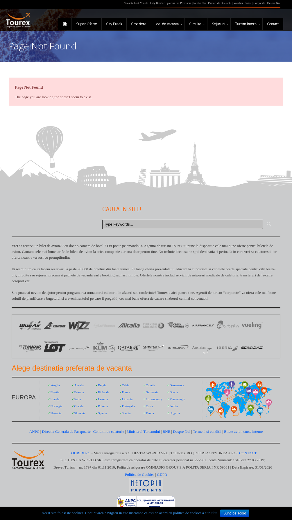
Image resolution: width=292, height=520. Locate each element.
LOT (55, 347)
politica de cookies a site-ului (195, 513)
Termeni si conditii (207, 431)
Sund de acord (234, 513)
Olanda (78, 406)
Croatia (150, 385)
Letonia (103, 399)
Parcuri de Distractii (220, 3)
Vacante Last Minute (136, 3)
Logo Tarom (55, 325)
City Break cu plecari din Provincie (170, 3)
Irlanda (54, 399)
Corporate (259, 3)
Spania (102, 413)
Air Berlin (228, 325)
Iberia (228, 347)
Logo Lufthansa (104, 325)
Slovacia (55, 413)
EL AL (252, 347)
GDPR (162, 474)
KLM (104, 347)
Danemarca (176, 385)
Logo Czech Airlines (178, 325)
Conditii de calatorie (108, 431)
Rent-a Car (199, 3)
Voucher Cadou (242, 3)
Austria (78, 385)
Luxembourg (154, 399)
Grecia (173, 392)
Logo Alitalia (129, 325)
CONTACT (248, 453)
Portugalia (128, 406)
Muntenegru (177, 399)
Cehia (125, 385)
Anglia (55, 385)
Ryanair (30, 347)
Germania (152, 392)
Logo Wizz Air (79, 325)
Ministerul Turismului (143, 431)
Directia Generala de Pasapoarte (67, 431)
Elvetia (54, 392)
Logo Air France (203, 325)
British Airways (178, 347)
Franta (126, 392)
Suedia (126, 413)
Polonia (103, 406)
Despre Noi (273, 3)
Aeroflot (153, 347)
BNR (167, 431)
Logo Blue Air (30, 325)
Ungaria (174, 413)
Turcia (150, 413)
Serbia (173, 406)
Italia (77, 399)
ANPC (34, 431)
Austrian (203, 347)
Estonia (79, 392)
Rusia (149, 406)
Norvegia (56, 406)
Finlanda (103, 392)
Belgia (102, 385)
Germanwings (79, 347)
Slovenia (79, 413)
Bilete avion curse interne (243, 431)
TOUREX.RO (80, 453)
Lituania (127, 399)
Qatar (129, 347)
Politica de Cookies (139, 474)
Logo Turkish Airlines (153, 325)
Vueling (252, 325)
